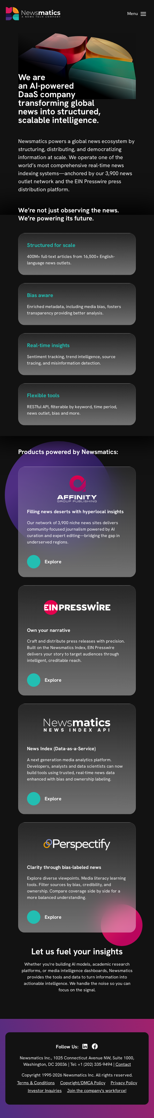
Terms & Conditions (36, 1083)
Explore (53, 561)
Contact (123, 1064)
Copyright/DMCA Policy (82, 1083)
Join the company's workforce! (96, 1090)
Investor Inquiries (45, 1090)
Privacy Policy (124, 1083)
